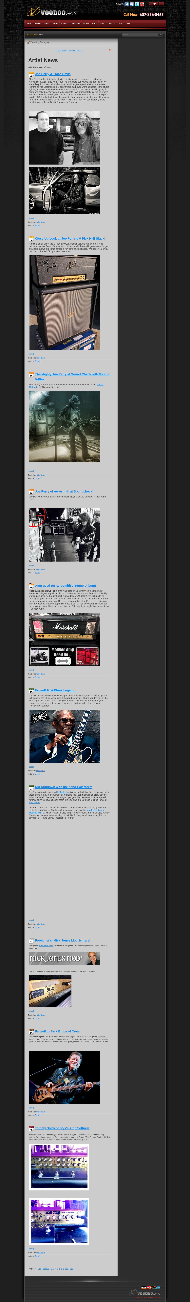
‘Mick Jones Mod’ (46, 946)
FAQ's (94, 23)
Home (29, 23)
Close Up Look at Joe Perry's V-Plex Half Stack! (70, 238)
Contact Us (111, 23)
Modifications (75, 23)
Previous (46, 1269)
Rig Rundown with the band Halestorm (63, 787)
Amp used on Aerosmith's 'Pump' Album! (65, 585)
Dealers (54, 23)
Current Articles (61, 51)
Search (79, 51)
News (120, 23)
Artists (46, 23)
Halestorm (62, 792)
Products (64, 23)
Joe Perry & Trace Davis (53, 74)
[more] (31, 218)
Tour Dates (34, 802)
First (39, 1269)
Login (154, 4)
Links (128, 23)
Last (71, 1269)
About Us (38, 23)
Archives (72, 51)
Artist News (40, 222)
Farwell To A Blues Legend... (56, 690)
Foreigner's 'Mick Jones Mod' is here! (62, 940)
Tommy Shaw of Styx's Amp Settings (62, 1128)
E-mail (37, 225)
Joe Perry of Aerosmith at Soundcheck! (64, 491)
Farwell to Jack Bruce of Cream (58, 1031)
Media (102, 23)
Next (66, 1269)
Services (86, 23)
